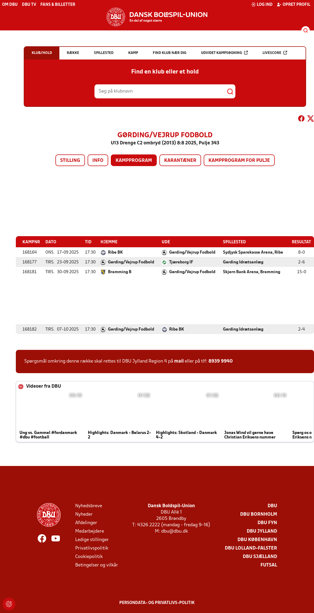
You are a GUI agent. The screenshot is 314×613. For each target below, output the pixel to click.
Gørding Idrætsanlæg (243, 262)
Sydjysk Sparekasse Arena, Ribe (253, 252)
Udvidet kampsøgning (224, 53)
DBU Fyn (267, 522)
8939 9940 (220, 361)
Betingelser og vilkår (96, 565)
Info (97, 160)
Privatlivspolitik (91, 548)
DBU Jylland (262, 531)
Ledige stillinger (92, 539)
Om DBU (10, 5)
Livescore (275, 53)
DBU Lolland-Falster (251, 548)
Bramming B (119, 272)
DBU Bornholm (258, 514)
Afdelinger (86, 522)
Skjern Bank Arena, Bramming (251, 272)
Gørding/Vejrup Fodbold (192, 252)
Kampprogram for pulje (239, 160)
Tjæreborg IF (181, 262)
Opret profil (293, 4)
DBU (272, 506)
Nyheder (84, 514)
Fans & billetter (57, 5)
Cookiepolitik (89, 556)
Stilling (70, 160)
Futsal (268, 565)
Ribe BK (115, 252)
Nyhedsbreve (88, 506)
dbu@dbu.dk (174, 531)
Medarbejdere (89, 531)
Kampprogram (134, 160)
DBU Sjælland (260, 556)
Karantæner (180, 160)
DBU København (257, 539)
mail (179, 361)
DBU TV (29, 5)
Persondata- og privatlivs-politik (157, 603)
